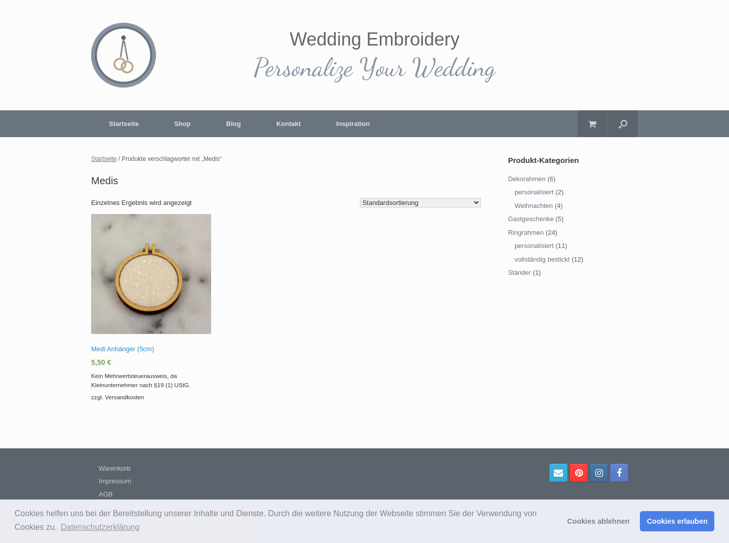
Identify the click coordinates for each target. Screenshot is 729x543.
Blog (233, 124)
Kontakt (288, 124)
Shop (182, 124)
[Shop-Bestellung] (420, 202)
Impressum (115, 481)
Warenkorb (115, 468)
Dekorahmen (526, 179)
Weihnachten (533, 206)
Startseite (124, 124)
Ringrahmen (526, 232)
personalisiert (533, 192)
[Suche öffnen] (623, 123)
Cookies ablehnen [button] (598, 521)
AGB (105, 494)
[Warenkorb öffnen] (593, 123)
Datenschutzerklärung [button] (100, 527)
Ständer (519, 272)
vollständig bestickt (542, 259)
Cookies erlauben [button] (677, 521)
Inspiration (353, 124)
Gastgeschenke (530, 219)
